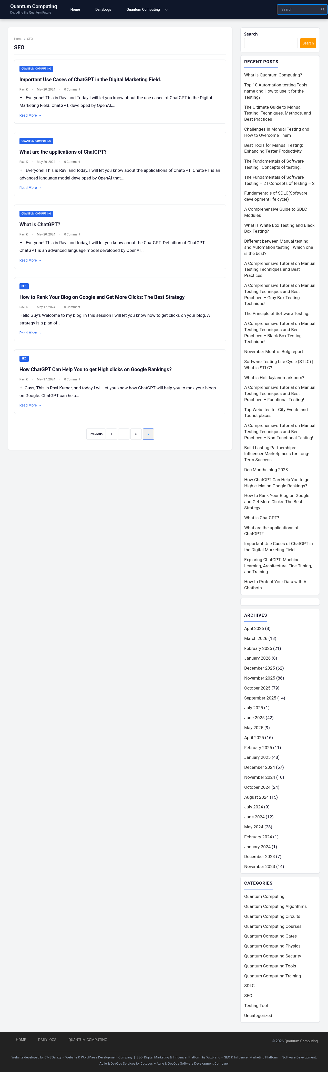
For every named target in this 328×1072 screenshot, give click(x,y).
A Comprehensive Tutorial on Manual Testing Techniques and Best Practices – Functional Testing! (279, 394)
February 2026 (258, 649)
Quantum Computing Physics (272, 947)
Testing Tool (256, 1006)
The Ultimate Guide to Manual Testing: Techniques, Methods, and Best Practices (277, 113)
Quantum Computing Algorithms (275, 907)
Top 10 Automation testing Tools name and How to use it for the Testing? (275, 91)
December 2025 (259, 669)
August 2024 (256, 797)
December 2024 (259, 768)
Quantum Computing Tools (270, 966)
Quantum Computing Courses (273, 927)
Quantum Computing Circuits (272, 917)
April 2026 (254, 629)
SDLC (249, 986)
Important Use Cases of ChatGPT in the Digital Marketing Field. (92, 82)
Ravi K (26, 92)
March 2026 (255, 639)
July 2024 (253, 807)
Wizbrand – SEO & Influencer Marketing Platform (242, 1057)
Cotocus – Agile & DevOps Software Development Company (184, 1063)
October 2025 (257, 688)
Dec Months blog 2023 (266, 470)
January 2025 (257, 758)
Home (20, 41)
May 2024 (253, 827)
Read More (33, 118)
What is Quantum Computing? (273, 75)
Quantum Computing (33, 6)
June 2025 (254, 718)
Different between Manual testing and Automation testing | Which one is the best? (278, 248)
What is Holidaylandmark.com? (274, 378)
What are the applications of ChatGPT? (65, 155)
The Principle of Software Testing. (277, 314)
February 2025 (258, 748)
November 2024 (259, 778)
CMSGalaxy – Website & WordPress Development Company (88, 1057)
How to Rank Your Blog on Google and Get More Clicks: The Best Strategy (104, 301)
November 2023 (259, 867)
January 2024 (257, 847)
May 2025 (253, 728)
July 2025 (253, 708)
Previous (95, 439)
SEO (26, 290)
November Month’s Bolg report (273, 352)
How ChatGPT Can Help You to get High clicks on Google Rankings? (98, 374)
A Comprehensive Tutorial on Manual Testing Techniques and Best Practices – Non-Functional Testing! (279, 432)
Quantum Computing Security (272, 957)
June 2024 (254, 817)
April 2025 (254, 738)
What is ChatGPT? (42, 228)
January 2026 (257, 659)
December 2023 (259, 857)
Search (251, 34)
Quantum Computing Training (272, 976)
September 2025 (260, 698)
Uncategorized (258, 1016)
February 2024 (258, 837)
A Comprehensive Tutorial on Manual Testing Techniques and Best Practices (279, 270)
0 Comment (75, 92)
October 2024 (257, 788)
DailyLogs (47, 1040)
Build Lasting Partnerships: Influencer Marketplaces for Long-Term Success (276, 454)
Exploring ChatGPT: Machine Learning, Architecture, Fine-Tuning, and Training (278, 566)
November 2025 (259, 679)
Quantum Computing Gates (270, 937)
